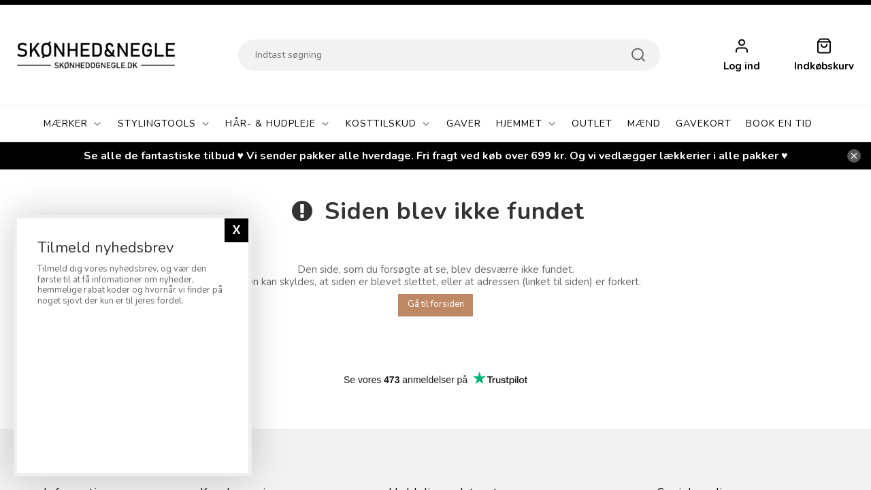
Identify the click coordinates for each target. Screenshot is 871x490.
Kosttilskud (388, 124)
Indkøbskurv (824, 66)
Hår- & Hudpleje (278, 124)
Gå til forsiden (436, 304)
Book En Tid (779, 123)
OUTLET (592, 123)
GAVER (463, 123)
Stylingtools (164, 124)
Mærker (73, 124)
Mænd (644, 123)
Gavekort (704, 123)
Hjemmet (526, 124)
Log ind (741, 66)
